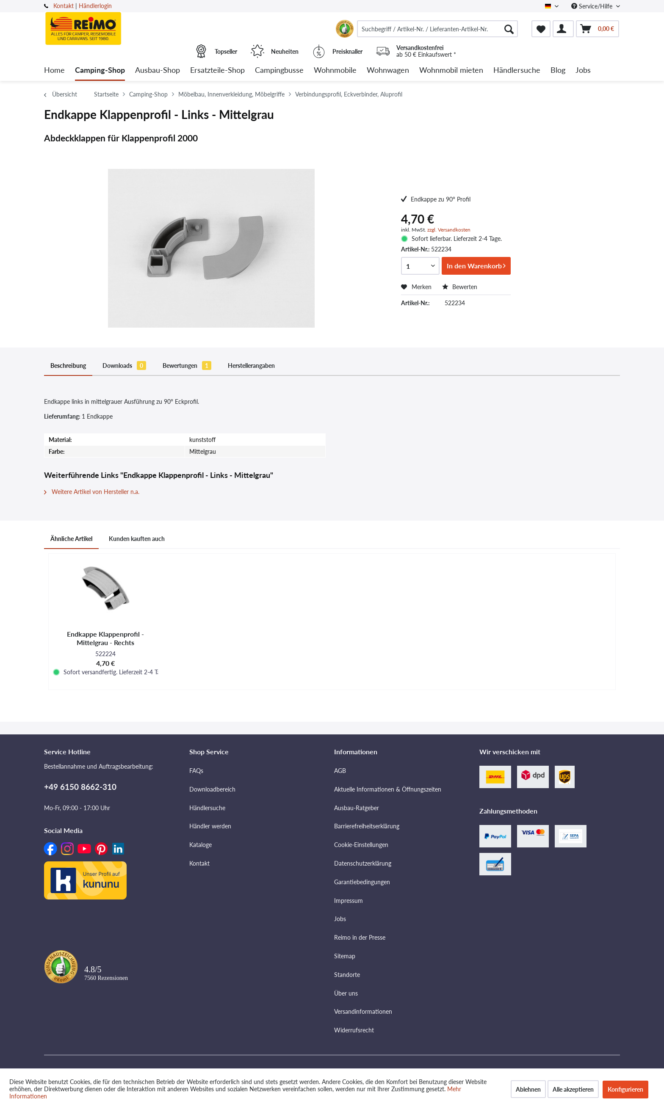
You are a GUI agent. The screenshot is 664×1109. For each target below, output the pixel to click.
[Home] (54, 70)
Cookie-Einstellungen (361, 844)
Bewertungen (187, 365)
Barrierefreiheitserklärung (366, 826)
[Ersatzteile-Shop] (217, 70)
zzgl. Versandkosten (448, 229)
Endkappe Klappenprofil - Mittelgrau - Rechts (105, 638)
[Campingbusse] (279, 70)
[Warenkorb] (597, 28)
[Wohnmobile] (335, 70)
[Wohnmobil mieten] (451, 70)
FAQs (196, 770)
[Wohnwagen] (388, 70)
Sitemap (344, 956)
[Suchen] (509, 28)
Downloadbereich (212, 789)
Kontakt (63, 5)
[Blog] (558, 70)
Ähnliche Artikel (71, 538)
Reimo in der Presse (359, 937)
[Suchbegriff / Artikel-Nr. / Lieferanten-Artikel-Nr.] (437, 28)
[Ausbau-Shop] (157, 70)
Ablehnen (528, 1089)
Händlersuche (207, 807)
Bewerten (459, 286)
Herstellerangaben (251, 365)
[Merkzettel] (541, 28)
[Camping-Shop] (100, 70)
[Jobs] (583, 70)
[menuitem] (437, 28)
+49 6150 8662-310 (80, 787)
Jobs (340, 918)
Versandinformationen (363, 1011)
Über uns (346, 993)
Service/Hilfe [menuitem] (592, 6)
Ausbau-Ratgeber (356, 807)
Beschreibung (68, 365)
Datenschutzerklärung (362, 863)
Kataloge (200, 844)
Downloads (124, 365)
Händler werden (210, 826)
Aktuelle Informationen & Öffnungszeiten (387, 789)
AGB (340, 770)
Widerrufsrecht (354, 1030)
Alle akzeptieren (573, 1089)
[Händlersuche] (516, 70)
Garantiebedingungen (362, 882)
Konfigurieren (625, 1089)
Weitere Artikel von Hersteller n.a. (91, 491)
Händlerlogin (95, 5)
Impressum (348, 900)
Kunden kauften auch (137, 538)
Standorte (347, 974)
